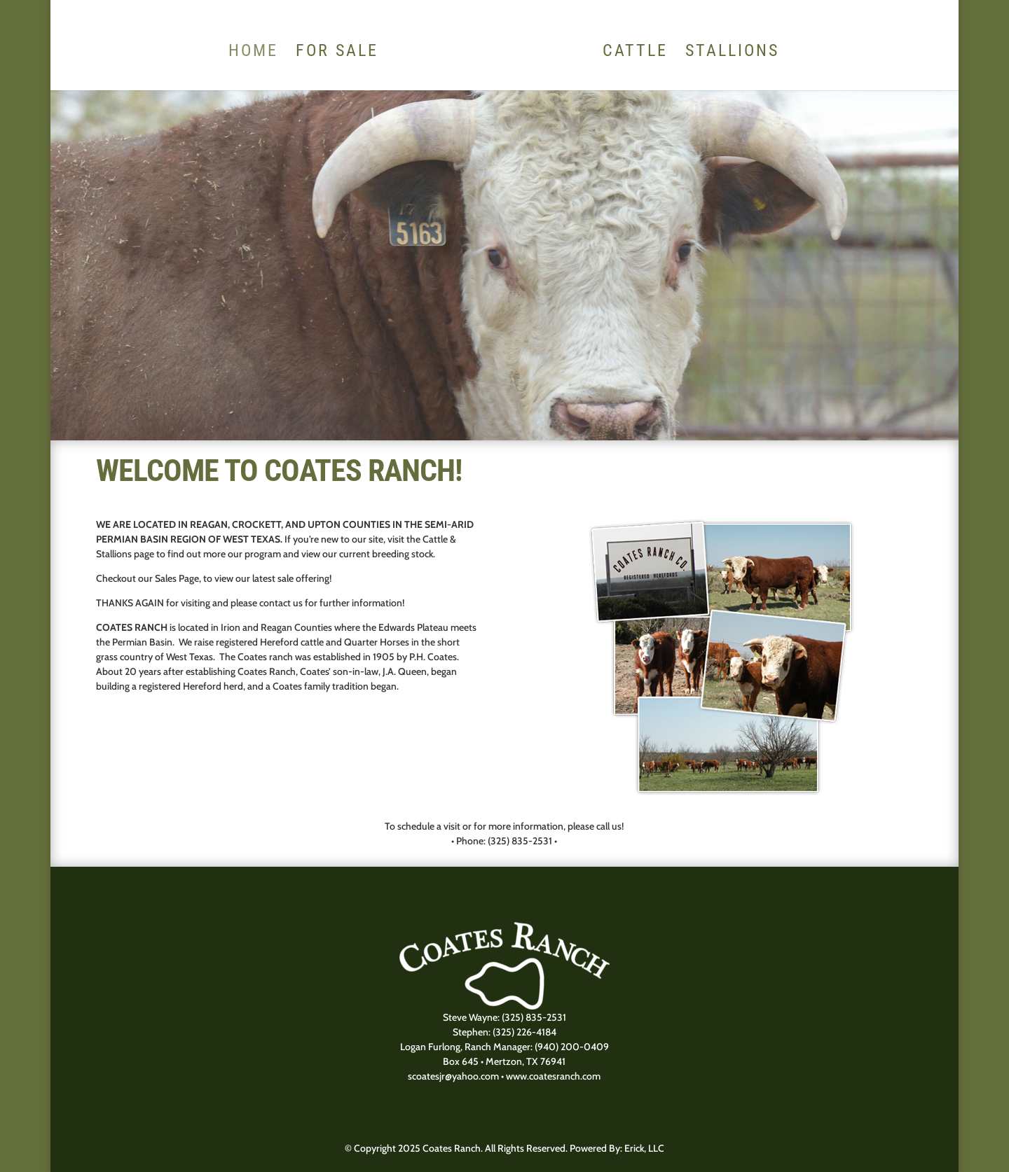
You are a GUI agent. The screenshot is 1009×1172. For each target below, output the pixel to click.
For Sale (337, 53)
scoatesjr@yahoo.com (453, 1076)
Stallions (732, 53)
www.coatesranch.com (553, 1076)
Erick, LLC (644, 1148)
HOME (253, 53)
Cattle (635, 53)
